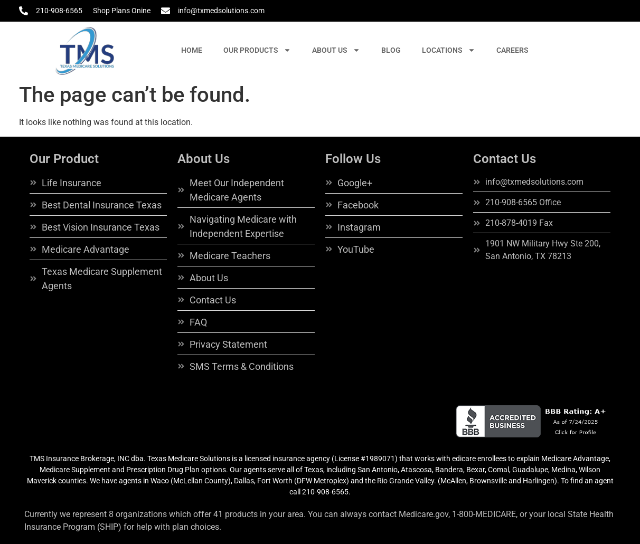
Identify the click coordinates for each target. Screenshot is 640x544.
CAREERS (512, 50)
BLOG (391, 50)
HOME (191, 50)
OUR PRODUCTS (257, 50)
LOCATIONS (448, 50)
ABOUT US (336, 50)
